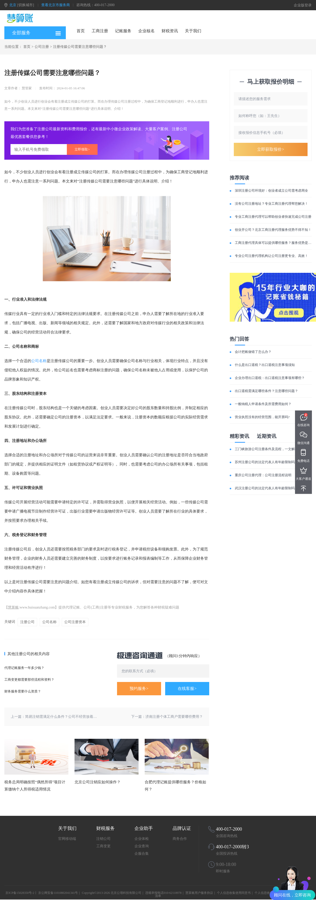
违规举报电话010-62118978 (163, 893)
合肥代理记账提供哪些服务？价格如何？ (175, 785)
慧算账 (13, 607)
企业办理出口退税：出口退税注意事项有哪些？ (270, 378)
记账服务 (123, 31)
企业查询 (141, 846)
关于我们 (193, 31)
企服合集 (141, 853)
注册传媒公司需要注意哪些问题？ (80, 47)
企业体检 (141, 839)
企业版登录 (303, 5)
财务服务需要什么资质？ (22, 691)
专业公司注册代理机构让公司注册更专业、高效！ (271, 256)
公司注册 (42, 47)
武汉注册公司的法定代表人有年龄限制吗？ (266, 488)
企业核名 (146, 31)
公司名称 (39, 361)
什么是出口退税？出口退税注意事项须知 (265, 365)
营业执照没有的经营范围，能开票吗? (262, 417)
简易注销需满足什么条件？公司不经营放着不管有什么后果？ (73, 717)
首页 (81, 31)
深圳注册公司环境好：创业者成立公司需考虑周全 (271, 190)
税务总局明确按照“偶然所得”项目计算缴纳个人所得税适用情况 (34, 785)
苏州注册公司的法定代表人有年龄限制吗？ (266, 462)
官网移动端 (67, 839)
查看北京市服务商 (55, 5)
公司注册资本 (75, 622)
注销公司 (103, 839)
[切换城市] (25, 5)
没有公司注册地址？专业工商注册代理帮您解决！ (271, 203)
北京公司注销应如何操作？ (98, 782)
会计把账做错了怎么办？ (253, 352)
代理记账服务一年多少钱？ (24, 668)
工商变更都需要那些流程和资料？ (29, 679)
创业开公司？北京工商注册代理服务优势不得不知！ (273, 230)
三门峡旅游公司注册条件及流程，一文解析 (266, 449)
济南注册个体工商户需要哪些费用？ (174, 717)
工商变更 (103, 846)
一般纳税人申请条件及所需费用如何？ (263, 404)
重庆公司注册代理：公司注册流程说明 (263, 475)
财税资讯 (170, 31)
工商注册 (100, 31)
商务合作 (180, 839)
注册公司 (27, 622)
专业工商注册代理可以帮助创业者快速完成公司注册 (273, 217)
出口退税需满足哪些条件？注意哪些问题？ (266, 391)
